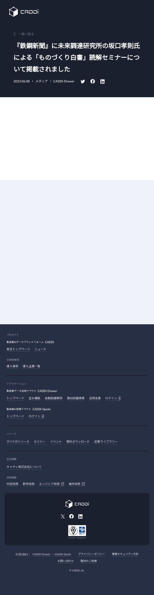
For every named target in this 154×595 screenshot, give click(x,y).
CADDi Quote (63, 554)
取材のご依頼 (88, 561)
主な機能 (34, 398)
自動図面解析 (53, 398)
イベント (56, 441)
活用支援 (95, 398)
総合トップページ (18, 349)
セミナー (40, 441)
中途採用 (12, 484)
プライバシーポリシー (91, 554)
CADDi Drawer (41, 554)
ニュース (40, 349)
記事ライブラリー (106, 441)
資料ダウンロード (78, 441)
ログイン (112, 398)
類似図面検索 (76, 398)
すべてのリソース (18, 441)
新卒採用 (28, 484)
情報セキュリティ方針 (125, 554)
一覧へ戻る (26, 34)
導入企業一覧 (31, 366)
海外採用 (77, 484)
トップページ (15, 398)
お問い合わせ (65, 561)
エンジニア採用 (51, 484)
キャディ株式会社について (24, 467)
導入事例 (12, 366)
